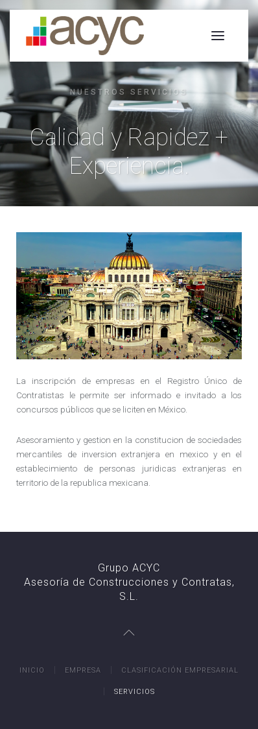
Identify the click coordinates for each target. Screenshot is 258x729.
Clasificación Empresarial (180, 670)
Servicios (134, 691)
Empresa (83, 670)
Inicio (32, 670)
